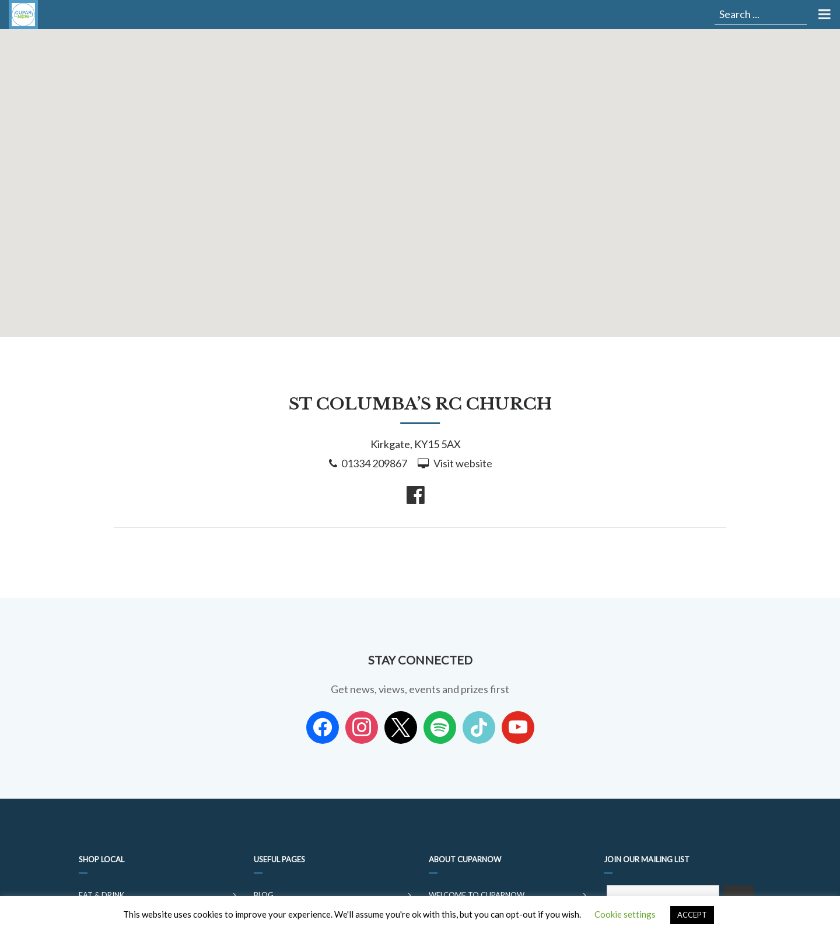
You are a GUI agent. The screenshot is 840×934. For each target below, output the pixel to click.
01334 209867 (374, 463)
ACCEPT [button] (692, 914)
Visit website (462, 463)
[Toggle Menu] (823, 14)
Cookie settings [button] (625, 914)
